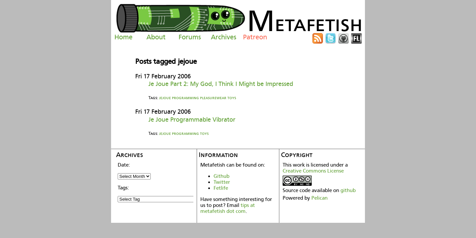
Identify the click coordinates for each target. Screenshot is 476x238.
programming (185, 97)
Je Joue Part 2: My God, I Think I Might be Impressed (220, 83)
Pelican (319, 198)
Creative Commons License (313, 171)
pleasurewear (213, 97)
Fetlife (221, 188)
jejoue (165, 97)
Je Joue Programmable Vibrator (191, 119)
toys (231, 97)
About (156, 37)
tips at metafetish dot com (227, 208)
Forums (189, 37)
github (348, 190)
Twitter (222, 182)
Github (221, 176)
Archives (223, 37)
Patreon (255, 37)
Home (123, 37)
